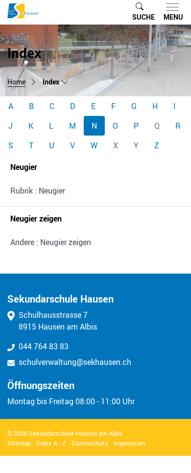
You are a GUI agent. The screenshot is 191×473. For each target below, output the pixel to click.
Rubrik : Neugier (37, 190)
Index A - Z (51, 443)
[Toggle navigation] (171, 12)
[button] (143, 12)
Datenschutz (90, 443)
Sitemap (19, 443)
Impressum (129, 443)
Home (16, 82)
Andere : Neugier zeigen (50, 242)
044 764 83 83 (38, 346)
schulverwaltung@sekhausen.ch (69, 362)
